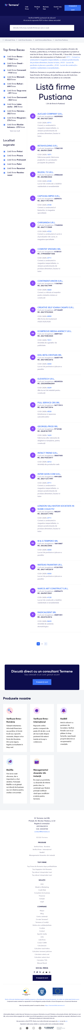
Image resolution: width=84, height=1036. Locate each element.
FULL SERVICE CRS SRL (49, 402)
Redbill (42, 852)
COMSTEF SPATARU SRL (49, 249)
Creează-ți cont (73, 8)
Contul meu (58, 7)
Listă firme (27, 8)
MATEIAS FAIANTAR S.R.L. (50, 564)
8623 (49, 621)
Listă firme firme (15, 57)
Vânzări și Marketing (42, 887)
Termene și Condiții (42, 922)
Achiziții (42, 899)
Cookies (42, 928)
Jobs (42, 937)
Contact (42, 931)
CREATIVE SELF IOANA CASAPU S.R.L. (56, 307)
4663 (49, 290)
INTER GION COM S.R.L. (49, 474)
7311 (49, 340)
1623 (49, 435)
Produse (37, 7)
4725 (49, 205)
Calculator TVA (42, 960)
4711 (49, 123)
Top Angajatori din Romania (42, 869)
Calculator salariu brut (42, 957)
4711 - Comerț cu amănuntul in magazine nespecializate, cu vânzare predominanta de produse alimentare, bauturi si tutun (55, 60)
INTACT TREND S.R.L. (48, 453)
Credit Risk (42, 890)
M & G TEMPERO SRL (48, 541)
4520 (49, 411)
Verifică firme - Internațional (42, 849)
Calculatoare (42, 946)
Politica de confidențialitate (42, 925)
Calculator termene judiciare (42, 951)
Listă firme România (25, 40)
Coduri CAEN (42, 943)
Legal (42, 902)
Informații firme (10, 40)
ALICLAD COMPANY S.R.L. (50, 113)
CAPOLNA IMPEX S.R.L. (49, 196)
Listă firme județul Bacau (43, 40)
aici (59, 1021)
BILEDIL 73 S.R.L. (46, 172)
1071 (49, 154)
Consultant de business (42, 893)
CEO (42, 884)
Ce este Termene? (42, 919)
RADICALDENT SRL (47, 612)
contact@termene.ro (42, 832)
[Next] (45, 643)
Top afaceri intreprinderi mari (42, 872)
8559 (49, 316)
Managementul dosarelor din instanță (42, 855)
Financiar (42, 896)
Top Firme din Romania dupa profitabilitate (42, 866)
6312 (49, 462)
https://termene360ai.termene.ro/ (55, 1005)
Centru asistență (42, 917)
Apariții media (42, 934)
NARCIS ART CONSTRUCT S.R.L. (53, 588)
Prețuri (42, 911)
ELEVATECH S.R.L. (46, 378)
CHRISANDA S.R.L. (46, 222)
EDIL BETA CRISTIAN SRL (50, 355)
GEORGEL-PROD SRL (48, 426)
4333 (49, 364)
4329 (49, 388)
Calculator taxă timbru (42, 949)
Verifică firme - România (42, 847)
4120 (49, 181)
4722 (49, 231)
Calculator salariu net (42, 954)
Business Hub (46, 8)
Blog (42, 914)
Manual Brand (42, 963)
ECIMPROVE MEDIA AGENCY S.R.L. (55, 331)
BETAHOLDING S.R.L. (48, 145)
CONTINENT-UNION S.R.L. (50, 281)
